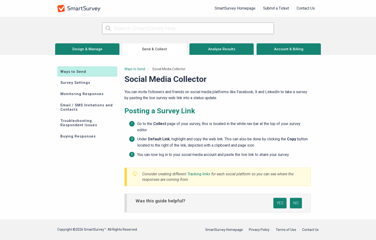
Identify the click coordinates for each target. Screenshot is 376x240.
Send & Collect (154, 49)
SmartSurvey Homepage (235, 8)
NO (296, 203)
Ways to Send (73, 71)
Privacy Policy (259, 230)
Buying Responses (78, 136)
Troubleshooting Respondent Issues (78, 123)
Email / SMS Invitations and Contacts (86, 107)
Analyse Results (221, 49)
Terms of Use (286, 230)
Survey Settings (75, 82)
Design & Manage (87, 49)
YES (280, 203)
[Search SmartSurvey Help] (188, 28)
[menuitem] (235, 8)
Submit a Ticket (276, 8)
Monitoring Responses (82, 94)
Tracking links (198, 174)
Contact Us (306, 8)
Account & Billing (288, 49)
